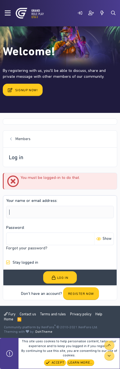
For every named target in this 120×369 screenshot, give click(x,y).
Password (15, 227)
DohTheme (43, 332)
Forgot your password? (26, 247)
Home (8, 319)
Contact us (28, 314)
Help (98, 314)
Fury (9, 314)
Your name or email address (31, 200)
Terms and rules (53, 314)
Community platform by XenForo (51, 327)
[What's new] (102, 13)
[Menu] (7, 13)
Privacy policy (80, 314)
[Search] (113, 13)
